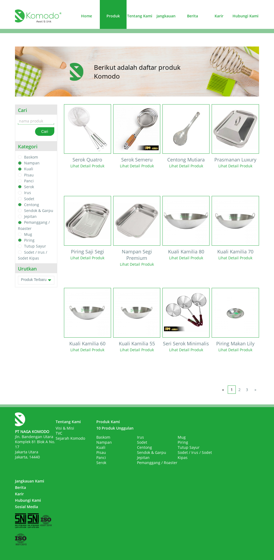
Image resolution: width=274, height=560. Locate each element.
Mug (28, 234)
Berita (192, 15)
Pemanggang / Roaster (157, 462)
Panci (29, 180)
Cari (44, 131)
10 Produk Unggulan (115, 428)
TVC (59, 433)
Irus (27, 192)
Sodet (29, 198)
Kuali (28, 169)
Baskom (31, 157)
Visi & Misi (65, 428)
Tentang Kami (139, 15)
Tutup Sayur (35, 246)
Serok (29, 186)
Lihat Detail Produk (87, 165)
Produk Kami (108, 421)
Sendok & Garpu (38, 210)
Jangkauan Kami (29, 481)
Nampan (32, 162)
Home (86, 15)
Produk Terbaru (36, 280)
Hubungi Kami (245, 15)
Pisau (29, 174)
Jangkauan (166, 15)
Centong (31, 204)
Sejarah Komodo (70, 438)
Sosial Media (26, 506)
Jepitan (30, 216)
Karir (219, 15)
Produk (113, 15)
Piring (29, 240)
